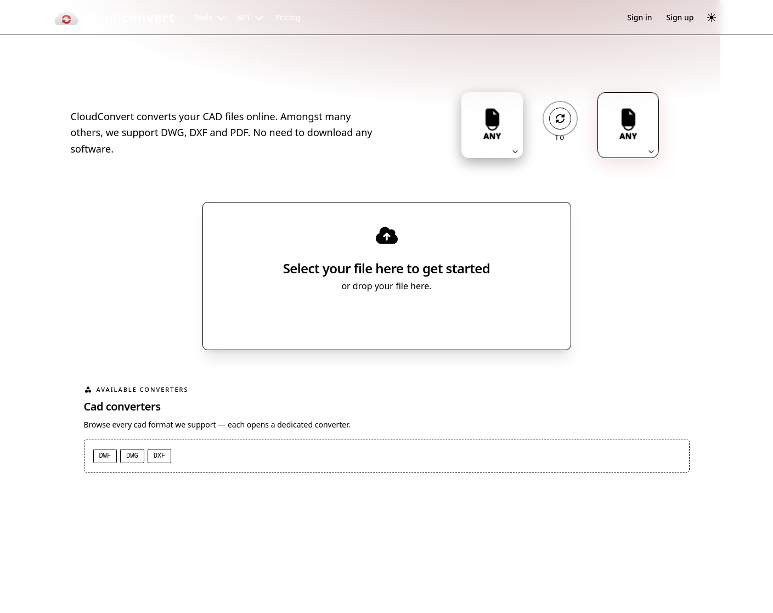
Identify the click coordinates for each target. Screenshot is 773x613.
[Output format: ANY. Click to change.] (628, 125)
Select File (375, 317)
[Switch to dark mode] (711, 17)
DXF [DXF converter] (160, 456)
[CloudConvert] (114, 17)
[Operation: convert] (560, 119)
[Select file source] (422, 317)
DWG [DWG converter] (132, 456)
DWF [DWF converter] (105, 456)
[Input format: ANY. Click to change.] (492, 125)
